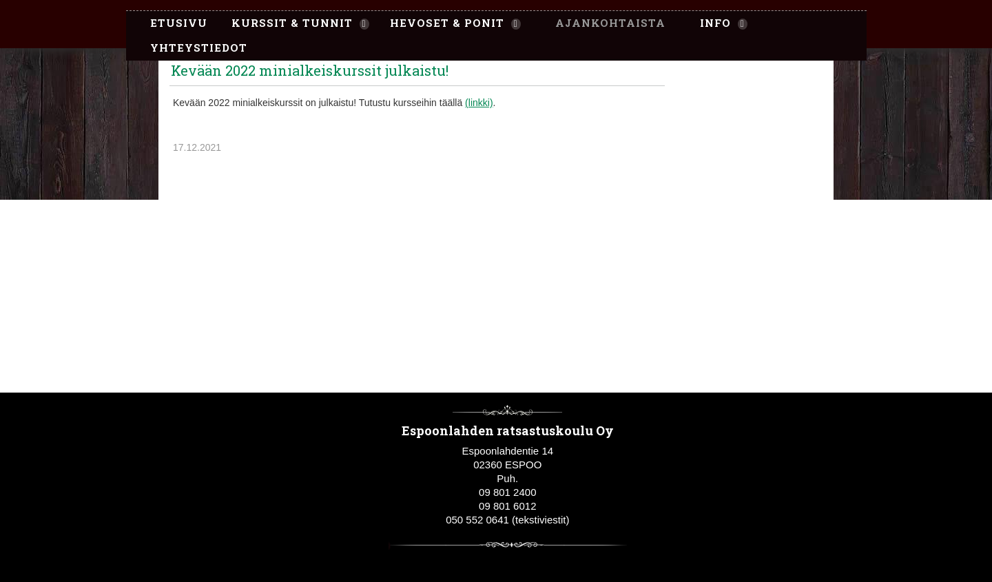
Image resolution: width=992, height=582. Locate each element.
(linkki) (479, 102)
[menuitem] (172, 23)
